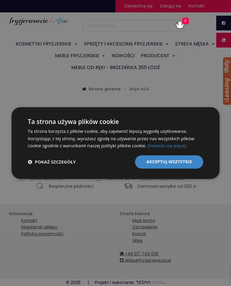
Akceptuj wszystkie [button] (169, 161)
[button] (52, 162)
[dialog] (115, 143)
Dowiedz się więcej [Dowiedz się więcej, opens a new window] (167, 146)
